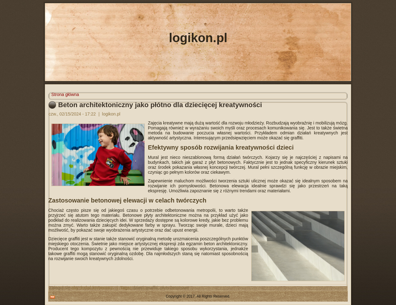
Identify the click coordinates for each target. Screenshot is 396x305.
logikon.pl (198, 38)
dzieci (138, 287)
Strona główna (65, 94)
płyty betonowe (174, 287)
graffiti (152, 287)
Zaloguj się (59, 287)
